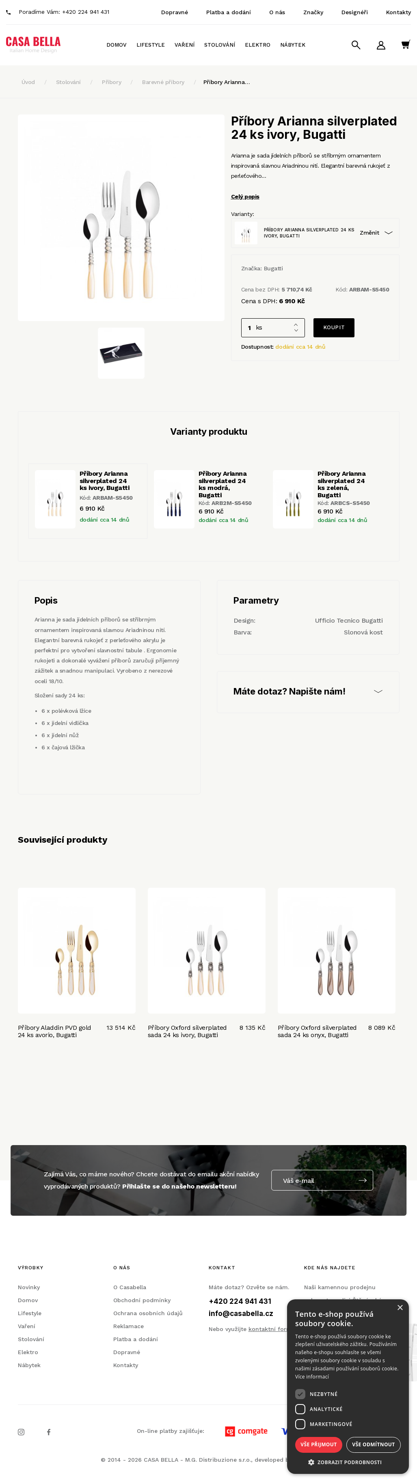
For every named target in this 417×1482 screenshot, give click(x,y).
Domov (116, 45)
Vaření (184, 45)
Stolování (219, 45)
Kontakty (398, 12)
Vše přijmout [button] (318, 1444)
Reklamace (128, 1326)
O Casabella (129, 1287)
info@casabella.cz (241, 1313)
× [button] (400, 1308)
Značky (313, 12)
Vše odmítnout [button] (373, 1444)
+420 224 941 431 (85, 12)
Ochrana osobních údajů (148, 1313)
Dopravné (174, 12)
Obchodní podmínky (142, 1300)
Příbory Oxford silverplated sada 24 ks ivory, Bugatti (187, 1031)
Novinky (29, 1287)
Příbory (111, 82)
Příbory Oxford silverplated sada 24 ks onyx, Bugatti (317, 1031)
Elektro (257, 45)
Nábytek (292, 45)
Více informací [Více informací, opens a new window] (312, 1376)
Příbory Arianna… (226, 82)
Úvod (28, 82)
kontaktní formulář (275, 1329)
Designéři (354, 12)
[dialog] (348, 1386)
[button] (348, 1462)
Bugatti (273, 268)
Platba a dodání (228, 12)
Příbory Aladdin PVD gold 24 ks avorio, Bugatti (54, 1031)
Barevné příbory (163, 82)
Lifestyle (150, 45)
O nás (277, 12)
